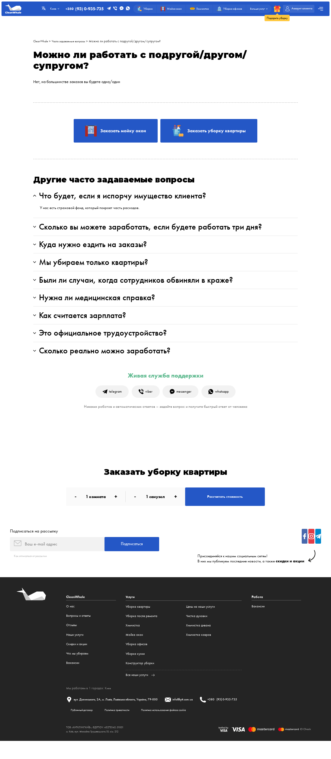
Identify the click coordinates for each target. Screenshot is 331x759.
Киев (108, 704)
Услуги (131, 613)
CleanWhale (41, 41)
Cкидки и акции (76, 661)
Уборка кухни (135, 670)
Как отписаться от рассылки (33, 572)
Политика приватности (123, 727)
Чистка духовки (196, 633)
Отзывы (71, 642)
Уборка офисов (136, 661)
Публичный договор (84, 727)
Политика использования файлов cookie (175, 727)
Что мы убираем (77, 670)
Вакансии (72, 679)
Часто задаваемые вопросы (72, 41)
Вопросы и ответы (78, 633)
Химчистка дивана (198, 642)
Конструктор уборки (140, 679)
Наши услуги (74, 651)
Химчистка (133, 642)
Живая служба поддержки (166, 387)
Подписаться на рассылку (34, 546)
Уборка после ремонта (141, 633)
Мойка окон (134, 651)
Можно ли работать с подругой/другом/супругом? (131, 41)
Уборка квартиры (138, 623)
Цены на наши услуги (200, 623)
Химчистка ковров (198, 651)
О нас (70, 623)
